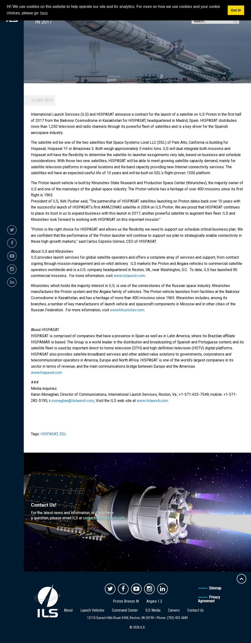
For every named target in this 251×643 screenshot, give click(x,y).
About (68, 610)
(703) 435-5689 (177, 618)
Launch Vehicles (92, 610)
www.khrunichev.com (127, 310)
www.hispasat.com (46, 372)
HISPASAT (49, 434)
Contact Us (195, 610)
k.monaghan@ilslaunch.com (71, 400)
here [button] (44, 13)
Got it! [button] (236, 10)
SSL (62, 434)
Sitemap (215, 588)
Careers (174, 610)
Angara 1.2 (154, 601)
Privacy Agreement (209, 599)
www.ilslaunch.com (129, 275)
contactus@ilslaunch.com (104, 518)
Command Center (125, 610)
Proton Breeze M (126, 601)
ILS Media (152, 610)
